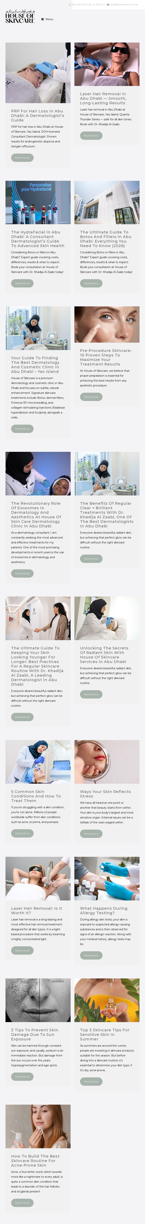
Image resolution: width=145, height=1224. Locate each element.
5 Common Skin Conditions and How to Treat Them (36, 796)
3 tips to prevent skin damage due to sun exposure (34, 1034)
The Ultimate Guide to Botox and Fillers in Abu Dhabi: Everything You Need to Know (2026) (106, 239)
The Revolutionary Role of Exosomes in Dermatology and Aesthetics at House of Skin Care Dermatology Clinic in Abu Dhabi (36, 514)
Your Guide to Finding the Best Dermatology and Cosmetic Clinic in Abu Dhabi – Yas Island (35, 365)
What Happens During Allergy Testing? (104, 910)
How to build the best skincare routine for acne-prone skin (35, 1161)
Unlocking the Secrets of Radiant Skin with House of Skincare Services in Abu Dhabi (104, 655)
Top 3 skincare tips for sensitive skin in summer (105, 1034)
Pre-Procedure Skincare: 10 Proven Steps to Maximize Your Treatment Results (106, 357)
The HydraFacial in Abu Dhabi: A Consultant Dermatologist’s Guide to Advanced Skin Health (38, 239)
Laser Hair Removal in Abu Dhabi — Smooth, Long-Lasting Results (103, 98)
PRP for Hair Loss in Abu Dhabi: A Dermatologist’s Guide (37, 115)
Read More (22, 157)
